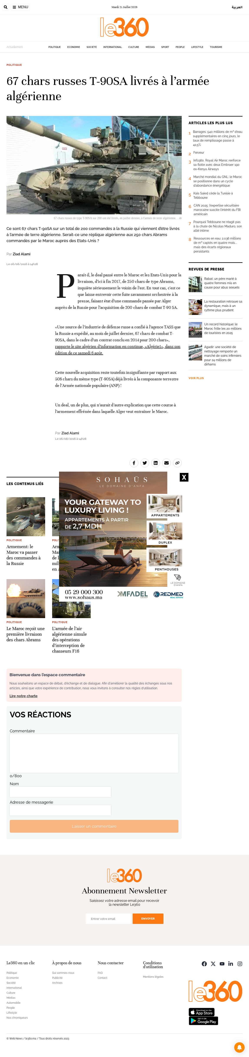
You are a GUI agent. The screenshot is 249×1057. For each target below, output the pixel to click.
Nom (14, 784)
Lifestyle (197, 47)
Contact (102, 977)
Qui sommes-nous (63, 972)
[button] (239, 1047)
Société (92, 47)
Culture (133, 47)
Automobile (13, 1002)
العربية (237, 7)
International (112, 47)
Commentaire (22, 731)
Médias (150, 47)
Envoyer (148, 918)
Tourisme (216, 47)
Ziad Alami (21, 254)
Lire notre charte (24, 696)
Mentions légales (153, 976)
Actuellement (15, 47)
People (180, 47)
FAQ (100, 972)
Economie (73, 47)
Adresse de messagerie (31, 802)
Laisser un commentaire (94, 826)
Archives (57, 982)
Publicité (57, 977)
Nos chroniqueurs (17, 1017)
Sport (165, 47)
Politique (54, 47)
